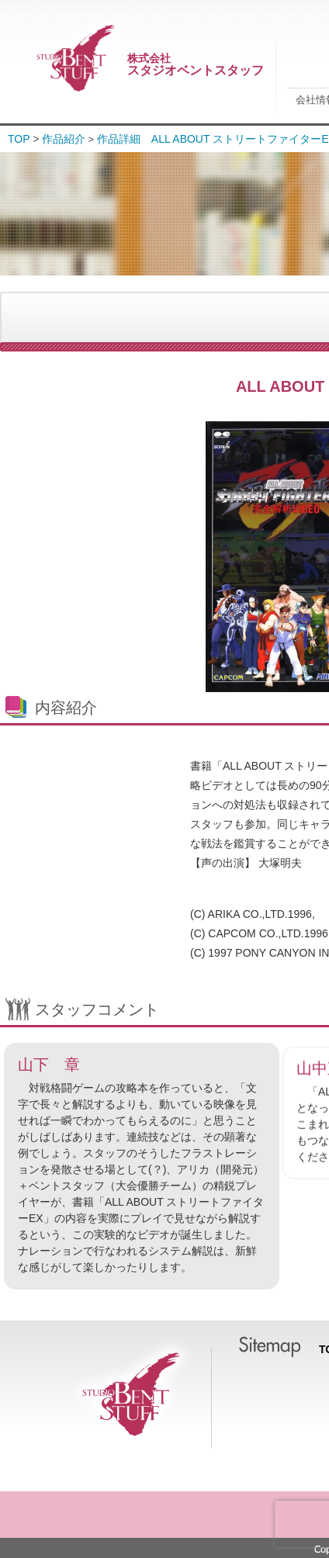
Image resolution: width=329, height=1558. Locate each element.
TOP (19, 139)
